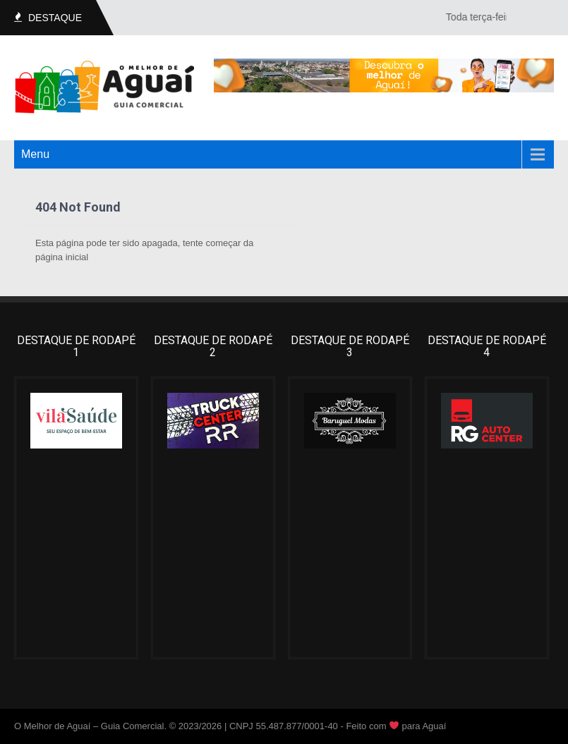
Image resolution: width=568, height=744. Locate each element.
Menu (35, 154)
